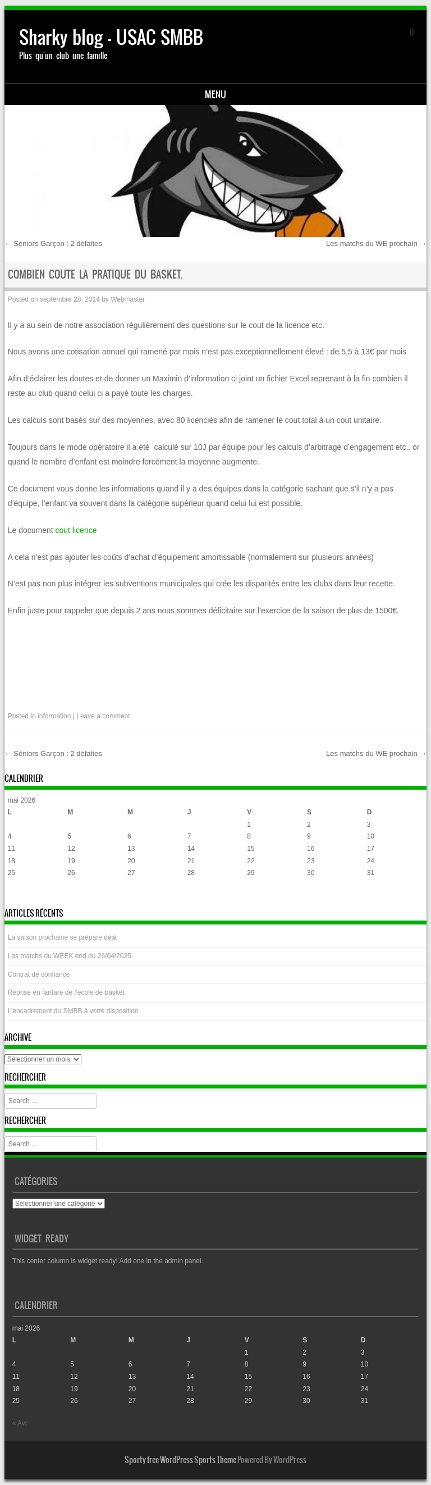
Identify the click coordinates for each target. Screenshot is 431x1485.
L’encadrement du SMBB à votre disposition (73, 1011)
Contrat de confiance (39, 974)
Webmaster (128, 299)
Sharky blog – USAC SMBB (111, 37)
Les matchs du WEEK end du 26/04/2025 (69, 956)
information (54, 716)
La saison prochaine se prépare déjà (62, 937)
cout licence (76, 530)
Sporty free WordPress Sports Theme (180, 1460)
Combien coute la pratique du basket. (95, 274)
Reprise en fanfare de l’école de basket (66, 992)
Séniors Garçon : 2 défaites (53, 243)
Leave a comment (103, 716)
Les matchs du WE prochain (376, 243)
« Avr (15, 895)
